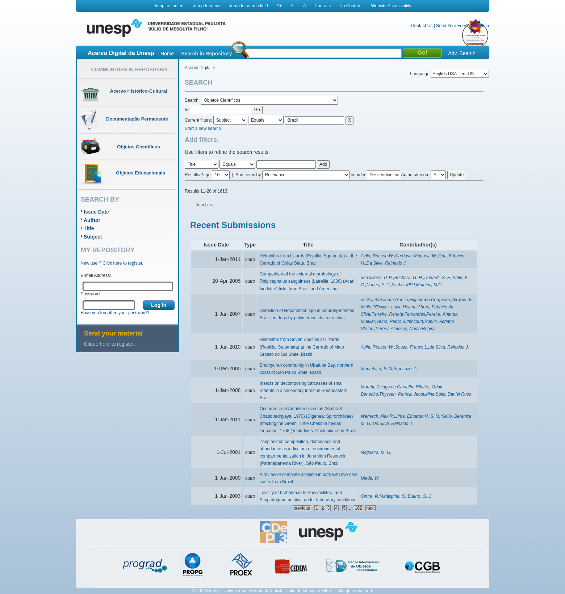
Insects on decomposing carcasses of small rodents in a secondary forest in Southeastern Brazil (303, 390)
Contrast (322, 5)
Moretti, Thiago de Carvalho (387, 386)
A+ (279, 5)
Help (484, 25)
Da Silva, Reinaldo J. (387, 263)
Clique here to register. (109, 344)
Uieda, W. (370, 478)
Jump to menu (207, 5)
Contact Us (421, 25)
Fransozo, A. (405, 368)
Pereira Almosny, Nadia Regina (406, 328)
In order (358, 174)
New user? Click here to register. (112, 263)
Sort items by (248, 174)
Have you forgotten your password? (115, 312)
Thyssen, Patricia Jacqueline (407, 394)
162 (358, 508)
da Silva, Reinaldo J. (449, 347)
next (371, 508)
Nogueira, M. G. (376, 452)
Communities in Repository (129, 69)
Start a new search (203, 128)
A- (292, 5)
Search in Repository (206, 53)
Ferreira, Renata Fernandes (398, 314)
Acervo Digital (198, 67)
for (187, 109)
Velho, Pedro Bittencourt (399, 321)
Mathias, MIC (429, 284)
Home (167, 53)
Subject (93, 237)
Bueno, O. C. (419, 496)
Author (92, 220)
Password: (91, 293)
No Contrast (351, 5)
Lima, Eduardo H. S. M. (417, 416)
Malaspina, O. (393, 496)
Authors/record (415, 174)
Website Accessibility (391, 5)
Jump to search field (248, 5)
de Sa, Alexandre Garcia (384, 299)
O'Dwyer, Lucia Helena (394, 306)
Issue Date (96, 212)
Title (89, 228)
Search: (193, 100)
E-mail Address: (96, 275)
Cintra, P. (369, 496)
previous (302, 508)
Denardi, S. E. (437, 277)
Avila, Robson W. (377, 255)
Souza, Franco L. (411, 347)
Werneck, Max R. (377, 416)
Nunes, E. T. (378, 284)
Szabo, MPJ (403, 284)
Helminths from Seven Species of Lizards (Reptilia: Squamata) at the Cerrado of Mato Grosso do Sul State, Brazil (302, 347)
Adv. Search (461, 53)
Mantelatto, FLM (376, 368)
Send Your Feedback (456, 25)
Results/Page (197, 174)
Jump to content (169, 5)
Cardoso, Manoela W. (416, 255)
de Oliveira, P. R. (377, 277)
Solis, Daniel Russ (453, 394)
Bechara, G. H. (408, 277)
